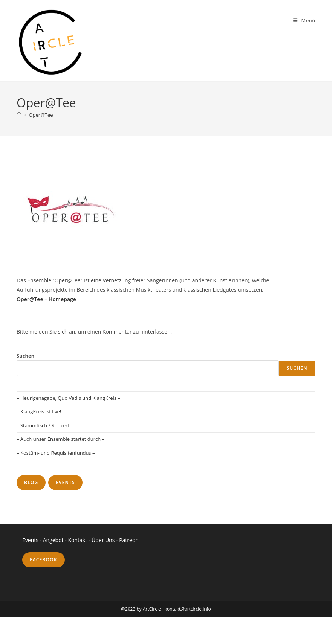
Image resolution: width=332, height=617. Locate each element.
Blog (31, 482)
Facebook (43, 559)
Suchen (25, 355)
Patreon (129, 540)
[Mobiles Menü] (304, 20)
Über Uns (103, 540)
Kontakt (78, 540)
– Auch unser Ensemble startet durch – (60, 439)
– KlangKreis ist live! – (41, 411)
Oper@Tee (41, 114)
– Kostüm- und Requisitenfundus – (56, 452)
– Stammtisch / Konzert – (45, 425)
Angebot (53, 540)
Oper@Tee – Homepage (46, 299)
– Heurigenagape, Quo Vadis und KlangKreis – (68, 398)
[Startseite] (19, 114)
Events (65, 482)
